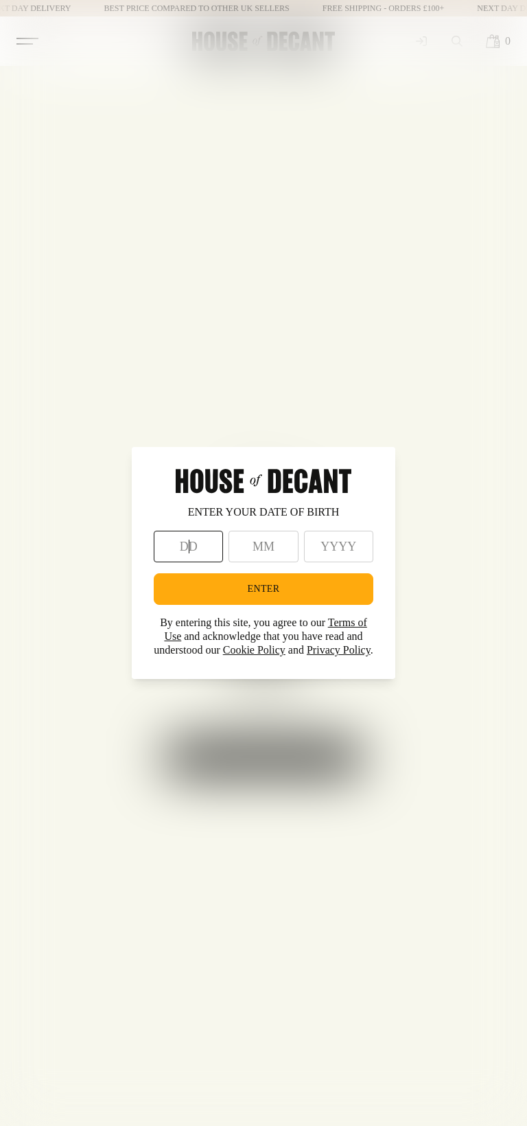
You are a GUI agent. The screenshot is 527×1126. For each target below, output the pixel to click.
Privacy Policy (339, 650)
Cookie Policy (254, 650)
